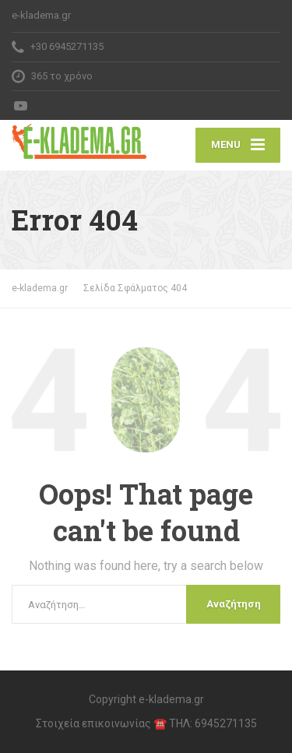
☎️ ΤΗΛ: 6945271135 (205, 723)
